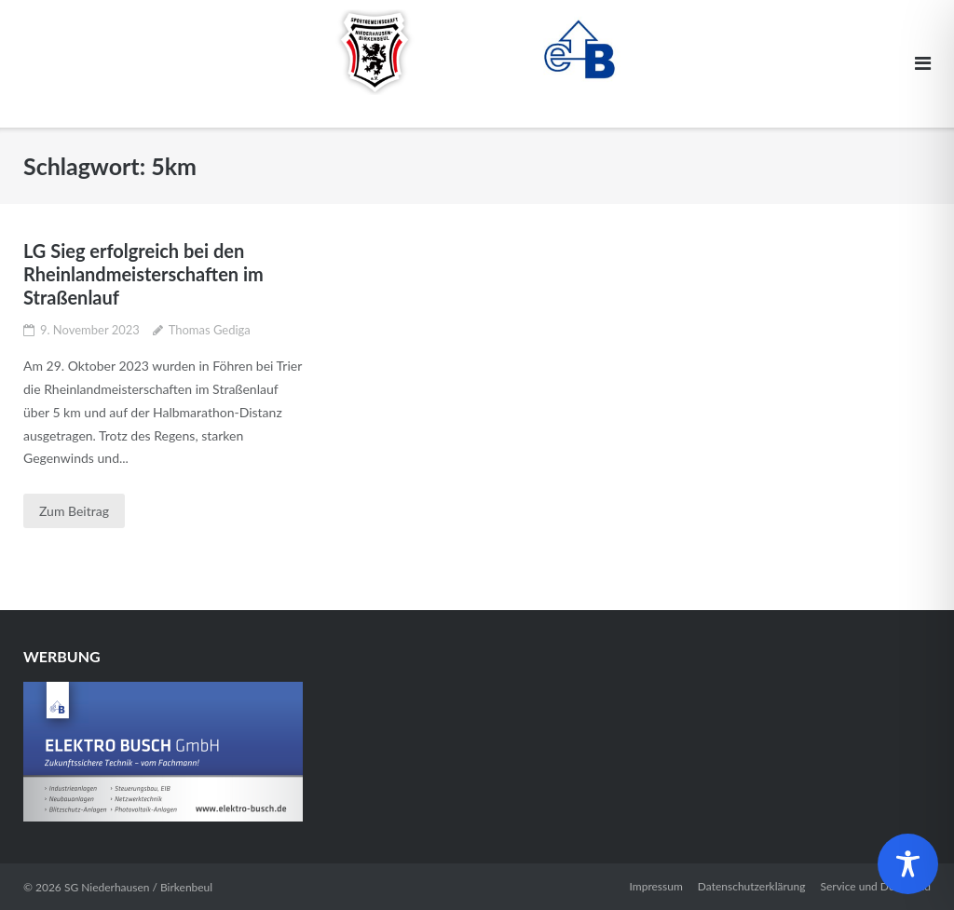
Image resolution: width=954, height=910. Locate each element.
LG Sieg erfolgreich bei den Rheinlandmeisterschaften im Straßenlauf (143, 273)
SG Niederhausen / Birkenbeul (138, 887)
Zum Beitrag (74, 511)
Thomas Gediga (210, 329)
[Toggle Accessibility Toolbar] (908, 864)
